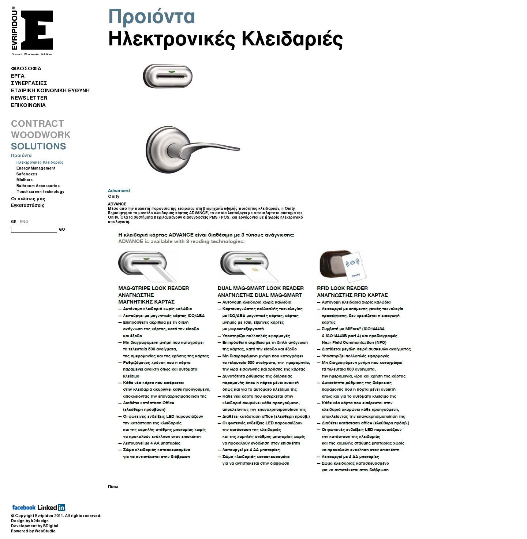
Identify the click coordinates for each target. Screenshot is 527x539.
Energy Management (35, 168)
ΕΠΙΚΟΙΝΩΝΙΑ (28, 105)
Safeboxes (26, 174)
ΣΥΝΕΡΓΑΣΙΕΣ (29, 83)
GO (62, 229)
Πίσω (113, 486)
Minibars (24, 180)
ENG (24, 221)
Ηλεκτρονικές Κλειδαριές (39, 162)
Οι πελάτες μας (28, 198)
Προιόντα (21, 155)
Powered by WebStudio (33, 531)
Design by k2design (30, 520)
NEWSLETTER (29, 97)
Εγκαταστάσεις (28, 205)
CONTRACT (37, 123)
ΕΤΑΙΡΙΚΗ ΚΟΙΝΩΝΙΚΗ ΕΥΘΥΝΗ (50, 90)
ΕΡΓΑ (18, 76)
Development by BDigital (34, 526)
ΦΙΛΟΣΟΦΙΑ (26, 68)
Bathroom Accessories (38, 185)
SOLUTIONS (38, 146)
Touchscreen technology (40, 191)
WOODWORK (41, 134)
